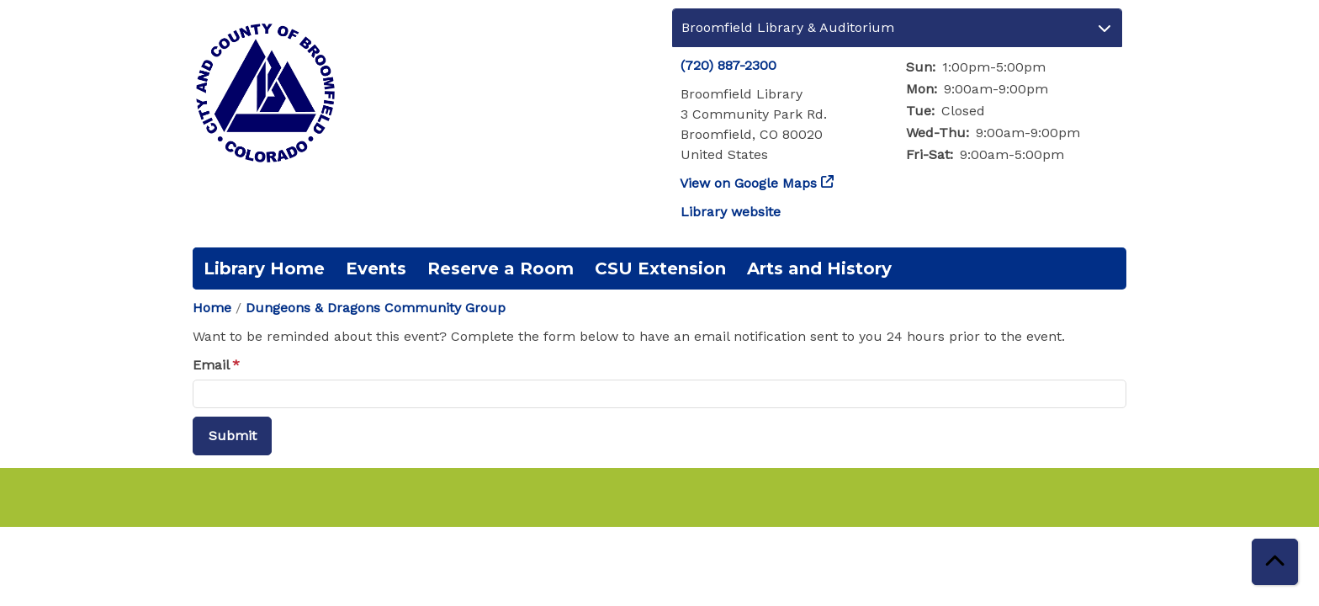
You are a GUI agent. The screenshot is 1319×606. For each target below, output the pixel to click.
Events (376, 268)
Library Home (264, 268)
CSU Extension (660, 268)
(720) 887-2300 (728, 65)
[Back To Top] (1275, 562)
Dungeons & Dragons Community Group (376, 308)
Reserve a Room (500, 268)
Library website (731, 212)
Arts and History (819, 268)
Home (212, 308)
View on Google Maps (749, 183)
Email (211, 365)
